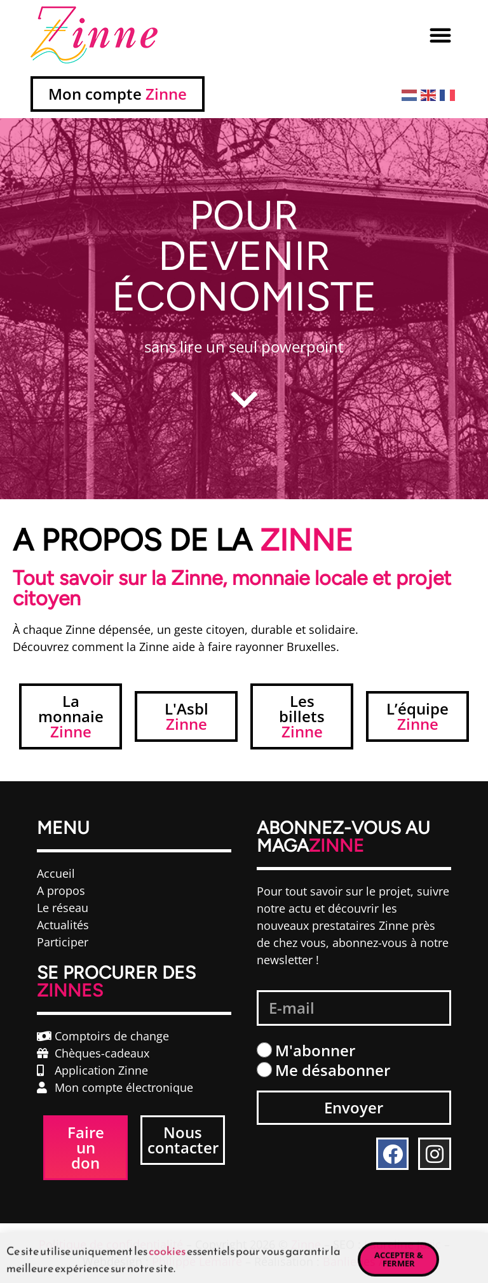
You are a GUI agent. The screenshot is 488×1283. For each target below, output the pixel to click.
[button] (440, 35)
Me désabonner (332, 1069)
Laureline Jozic (402, 1244)
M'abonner (315, 1050)
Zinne (306, 1244)
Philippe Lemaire (197, 1261)
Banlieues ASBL (364, 1261)
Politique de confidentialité (111, 1244)
